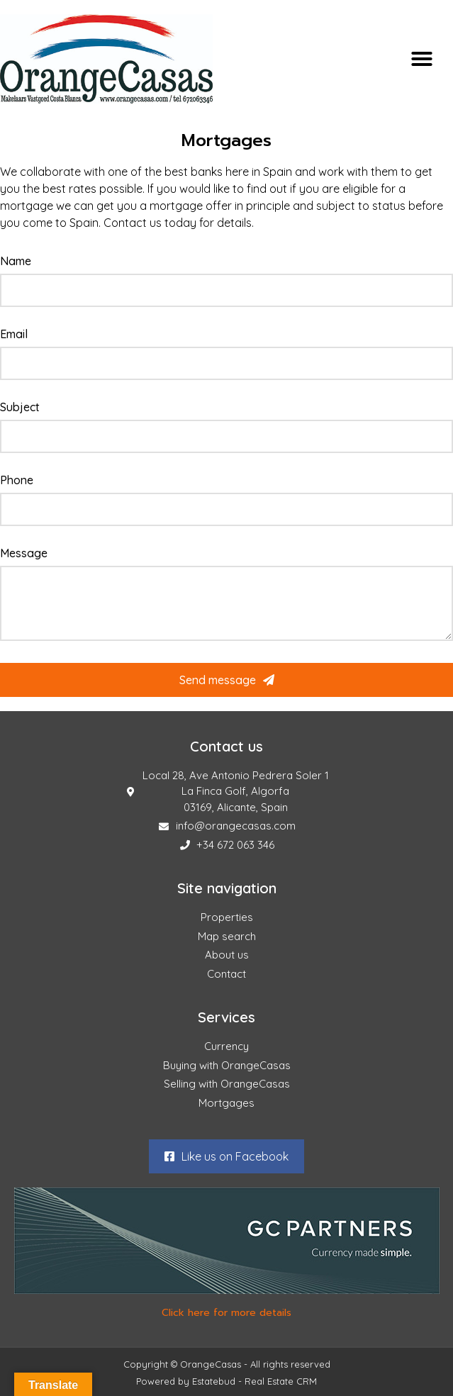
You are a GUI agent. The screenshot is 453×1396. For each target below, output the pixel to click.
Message (23, 553)
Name (15, 261)
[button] (422, 59)
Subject (20, 407)
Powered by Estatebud (185, 1381)
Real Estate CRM (281, 1381)
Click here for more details (226, 1312)
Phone (16, 480)
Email (14, 334)
